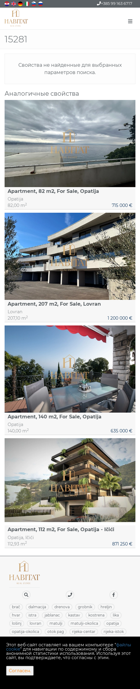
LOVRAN (35, 623)
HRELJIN (106, 607)
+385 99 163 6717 (114, 3)
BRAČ (16, 607)
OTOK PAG (55, 631)
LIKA (116, 615)
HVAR (16, 615)
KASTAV (74, 615)
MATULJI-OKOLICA (84, 623)
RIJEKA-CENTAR (83, 631)
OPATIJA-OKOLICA (25, 631)
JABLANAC (52, 615)
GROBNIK (85, 607)
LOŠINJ (16, 623)
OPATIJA (112, 623)
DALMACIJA (37, 607)
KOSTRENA (96, 615)
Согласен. (20, 670)
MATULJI (56, 623)
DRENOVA (62, 607)
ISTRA (32, 615)
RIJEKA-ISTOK (114, 631)
